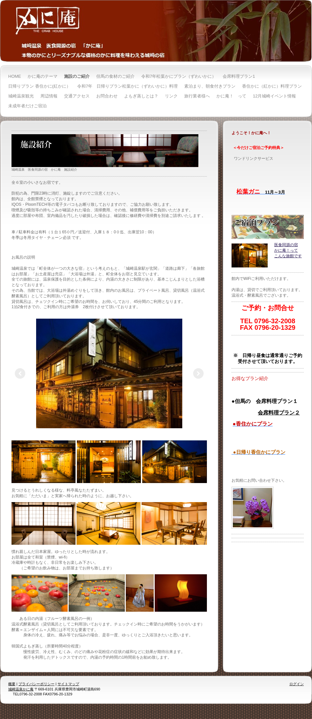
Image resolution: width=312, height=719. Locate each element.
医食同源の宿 (286, 245)
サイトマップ (68, 684)
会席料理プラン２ (279, 412)
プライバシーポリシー (36, 684)
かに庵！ (282, 250)
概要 (11, 684)
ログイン (296, 684)
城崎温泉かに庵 (20, 689)
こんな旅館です (288, 256)
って (294, 250)
